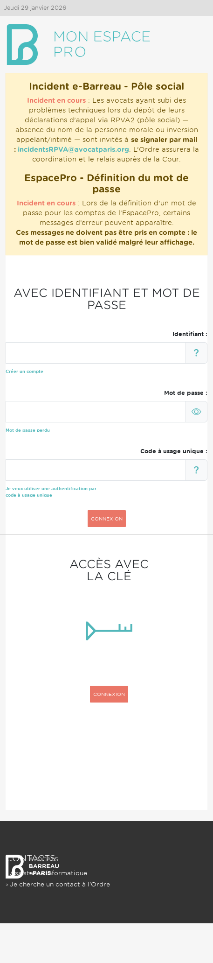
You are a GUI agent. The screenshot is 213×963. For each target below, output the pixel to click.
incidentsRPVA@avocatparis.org (73, 149)
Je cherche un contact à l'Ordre (60, 884)
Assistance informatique (48, 873)
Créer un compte (24, 371)
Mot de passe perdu (28, 430)
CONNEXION (107, 518)
